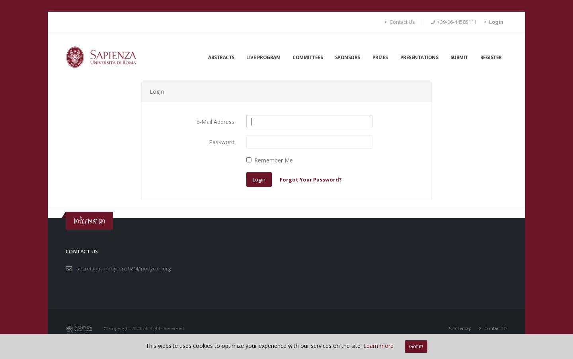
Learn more (378, 345)
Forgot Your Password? (311, 179)
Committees (307, 57)
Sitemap (462, 328)
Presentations (419, 57)
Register (491, 57)
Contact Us (400, 22)
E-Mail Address (215, 121)
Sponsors (347, 57)
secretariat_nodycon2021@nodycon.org (123, 268)
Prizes (380, 57)
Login (259, 179)
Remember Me (273, 160)
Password (221, 142)
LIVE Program (263, 57)
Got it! (416, 346)
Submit (459, 57)
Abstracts (221, 57)
